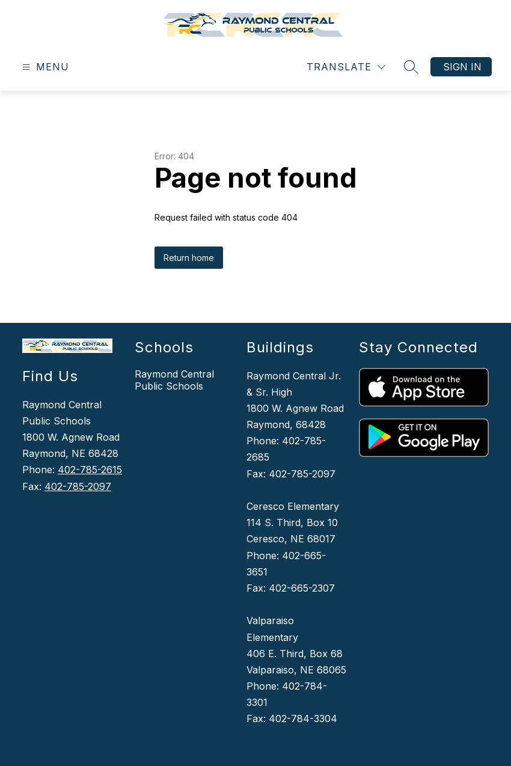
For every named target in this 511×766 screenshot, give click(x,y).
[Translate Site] (346, 67)
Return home (189, 258)
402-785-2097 (77, 486)
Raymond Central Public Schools (174, 380)
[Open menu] (44, 67)
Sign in (462, 67)
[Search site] (411, 67)
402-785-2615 (90, 470)
